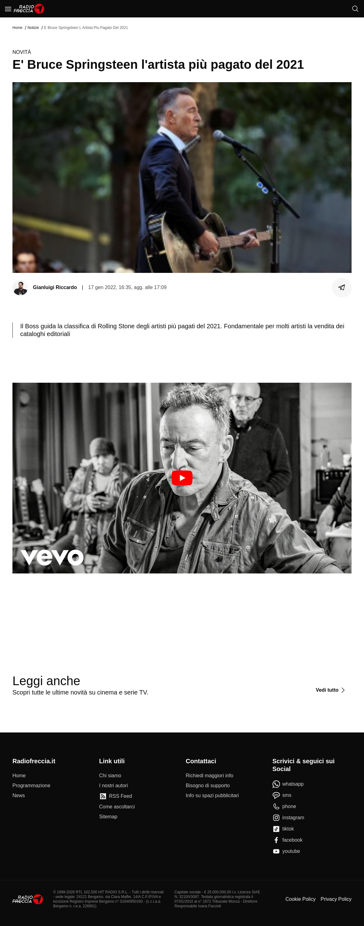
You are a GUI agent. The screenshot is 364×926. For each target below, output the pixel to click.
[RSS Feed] (115, 796)
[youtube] (286, 851)
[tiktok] (283, 829)
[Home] (29, 9)
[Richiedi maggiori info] (209, 776)
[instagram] (288, 817)
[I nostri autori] (113, 786)
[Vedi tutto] (331, 690)
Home (17, 28)
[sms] (282, 795)
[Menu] (8, 8)
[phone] (284, 806)
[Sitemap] (108, 817)
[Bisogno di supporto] (208, 786)
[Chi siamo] (110, 776)
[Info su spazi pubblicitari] (212, 796)
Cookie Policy (300, 899)
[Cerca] (355, 8)
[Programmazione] (31, 786)
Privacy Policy (336, 899)
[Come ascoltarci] (117, 807)
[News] (18, 796)
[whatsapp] (288, 784)
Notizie (33, 28)
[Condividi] (342, 287)
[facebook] (288, 840)
